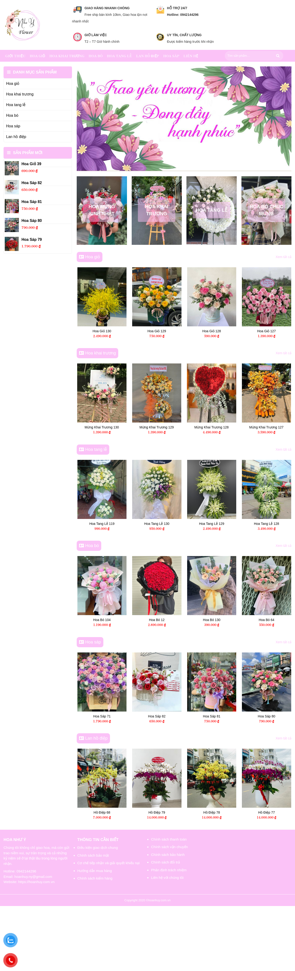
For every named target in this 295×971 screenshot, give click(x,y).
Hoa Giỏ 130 (165, 331)
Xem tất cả (283, 257)
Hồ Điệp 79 (169, 812)
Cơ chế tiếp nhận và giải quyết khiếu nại (108, 863)
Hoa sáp (171, 55)
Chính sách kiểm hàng (95, 878)
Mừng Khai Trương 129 (224, 427)
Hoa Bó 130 (224, 620)
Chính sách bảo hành (168, 855)
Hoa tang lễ (119, 55)
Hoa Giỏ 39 (111, 331)
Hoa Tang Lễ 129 (224, 524)
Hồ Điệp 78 (224, 812)
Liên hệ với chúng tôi (167, 878)
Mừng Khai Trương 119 (114, 427)
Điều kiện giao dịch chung (97, 848)
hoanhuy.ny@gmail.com (33, 877)
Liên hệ (190, 55)
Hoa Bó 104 (114, 620)
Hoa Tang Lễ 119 (114, 524)
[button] (181, 163)
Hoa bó (95, 55)
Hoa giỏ (37, 55)
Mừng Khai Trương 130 (169, 427)
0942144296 (26, 871)
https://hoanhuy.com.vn (36, 882)
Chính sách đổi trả (165, 862)
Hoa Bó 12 (169, 620)
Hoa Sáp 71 (114, 716)
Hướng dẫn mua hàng (94, 871)
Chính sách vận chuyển (169, 847)
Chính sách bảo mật (93, 855)
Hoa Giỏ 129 (220, 331)
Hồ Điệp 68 (114, 812)
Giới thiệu (15, 55)
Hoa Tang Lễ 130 (169, 524)
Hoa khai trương (66, 55)
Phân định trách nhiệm (168, 870)
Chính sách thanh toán (169, 839)
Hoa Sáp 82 (169, 716)
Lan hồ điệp (147, 55)
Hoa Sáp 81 (224, 716)
